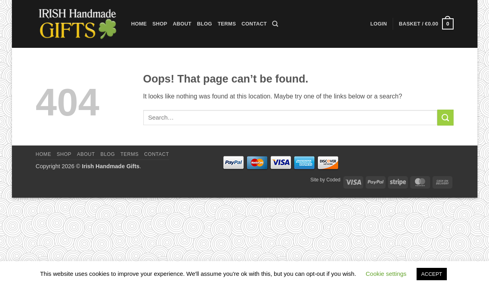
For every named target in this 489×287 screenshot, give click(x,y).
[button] (426, 24)
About (182, 24)
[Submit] (445, 117)
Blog (204, 24)
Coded (333, 180)
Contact (254, 24)
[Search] (275, 23)
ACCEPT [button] (431, 274)
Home (139, 24)
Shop (159, 24)
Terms (227, 24)
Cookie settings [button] (386, 273)
